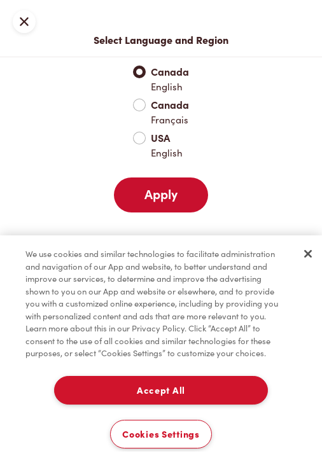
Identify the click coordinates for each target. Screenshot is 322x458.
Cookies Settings (161, 434)
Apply (161, 194)
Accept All (161, 390)
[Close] (308, 254)
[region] (161, 346)
